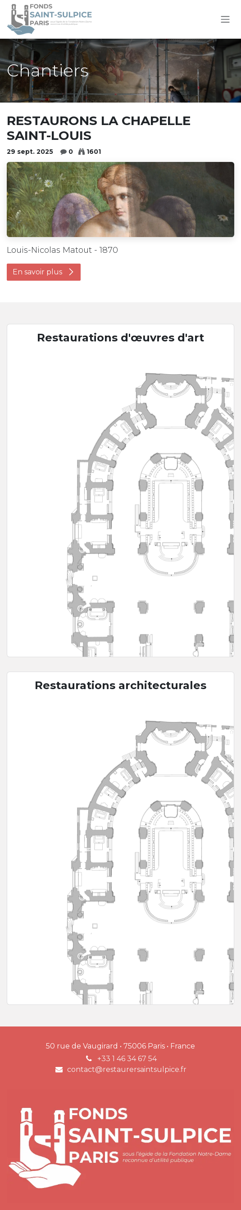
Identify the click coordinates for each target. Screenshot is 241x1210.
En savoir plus (44, 272)
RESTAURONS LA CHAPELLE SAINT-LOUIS (99, 128)
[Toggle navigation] (225, 19)
